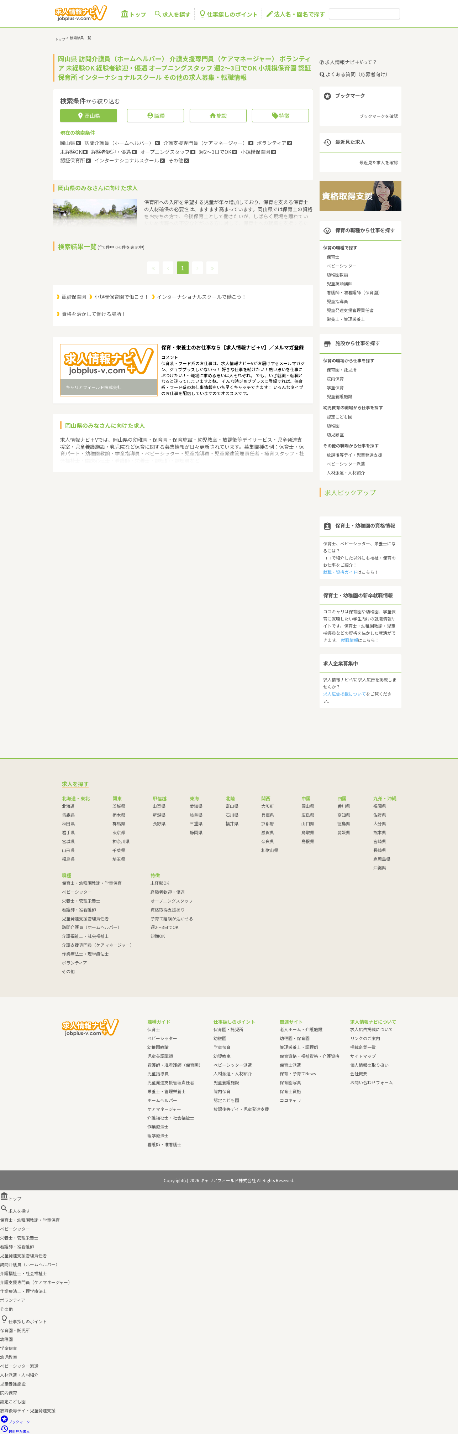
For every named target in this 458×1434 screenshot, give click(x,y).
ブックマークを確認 (378, 116)
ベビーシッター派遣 (346, 464)
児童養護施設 (339, 396)
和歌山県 (269, 850)
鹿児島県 (381, 859)
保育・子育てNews (298, 1073)
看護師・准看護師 (79, 909)
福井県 (232, 823)
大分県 (379, 823)
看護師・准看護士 (164, 1144)
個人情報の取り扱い (369, 1065)
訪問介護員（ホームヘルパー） (92, 927)
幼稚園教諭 (337, 274)
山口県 (307, 823)
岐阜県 (196, 815)
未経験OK (160, 883)
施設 (218, 115)
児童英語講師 (339, 283)
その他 (68, 971)
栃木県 (118, 815)
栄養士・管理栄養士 (346, 319)
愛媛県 (343, 832)
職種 (156, 115)
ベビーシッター (342, 266)
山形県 (68, 850)
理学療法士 (158, 1135)
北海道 (68, 806)
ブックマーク (15, 1421)
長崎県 (379, 850)
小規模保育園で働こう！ (121, 296)
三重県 (196, 823)
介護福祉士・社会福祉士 (85, 936)
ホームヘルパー (162, 1100)
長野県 (159, 823)
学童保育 (335, 387)
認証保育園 (74, 296)
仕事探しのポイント (228, 14)
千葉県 (118, 850)
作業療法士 (158, 1126)
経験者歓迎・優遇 (168, 892)
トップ (133, 14)
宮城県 (68, 841)
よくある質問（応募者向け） (355, 74)
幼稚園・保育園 (295, 1038)
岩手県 (68, 832)
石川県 (232, 815)
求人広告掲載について (344, 694)
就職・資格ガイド (340, 572)
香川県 (343, 806)
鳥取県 (307, 832)
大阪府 (267, 806)
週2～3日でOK (164, 927)
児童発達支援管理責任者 (350, 310)
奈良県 (267, 841)
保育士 (333, 257)
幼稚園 (333, 425)
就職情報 (349, 640)
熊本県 (379, 832)
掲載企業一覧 (363, 1047)
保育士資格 (290, 1091)
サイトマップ (363, 1056)
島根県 (307, 841)
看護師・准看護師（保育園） (354, 292)
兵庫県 (267, 815)
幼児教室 (335, 434)
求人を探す (172, 14)
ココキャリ (290, 1100)
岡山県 (307, 806)
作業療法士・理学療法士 (85, 954)
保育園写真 (290, 1082)
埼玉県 (118, 859)
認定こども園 (339, 417)
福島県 (68, 859)
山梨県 (159, 806)
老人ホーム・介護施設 (301, 1029)
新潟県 (159, 815)
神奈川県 (121, 841)
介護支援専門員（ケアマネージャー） (98, 945)
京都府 (267, 823)
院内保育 (335, 378)
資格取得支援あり (168, 909)
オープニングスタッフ (172, 901)
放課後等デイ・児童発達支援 (354, 455)
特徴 (281, 115)
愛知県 (196, 806)
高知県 (343, 815)
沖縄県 (379, 867)
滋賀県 (267, 832)
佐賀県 (379, 815)
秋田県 (68, 823)
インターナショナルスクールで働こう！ (202, 296)
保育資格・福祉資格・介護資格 (309, 1056)
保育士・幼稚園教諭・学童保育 (92, 883)
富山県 (232, 806)
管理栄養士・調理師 (299, 1047)
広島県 (307, 815)
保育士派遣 (290, 1065)
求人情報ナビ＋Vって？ (348, 62)
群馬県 (118, 823)
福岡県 (379, 806)
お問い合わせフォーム (371, 1082)
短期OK (158, 936)
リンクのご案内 (365, 1038)
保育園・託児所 (342, 370)
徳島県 (343, 823)
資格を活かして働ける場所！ (94, 313)
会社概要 (358, 1073)
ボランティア (74, 963)
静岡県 (196, 832)
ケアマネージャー (164, 1109)
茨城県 (118, 806)
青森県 (68, 815)
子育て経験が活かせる (172, 918)
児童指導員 (337, 301)
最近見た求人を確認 (378, 162)
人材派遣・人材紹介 (346, 472)
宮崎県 (379, 841)
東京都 (118, 832)
